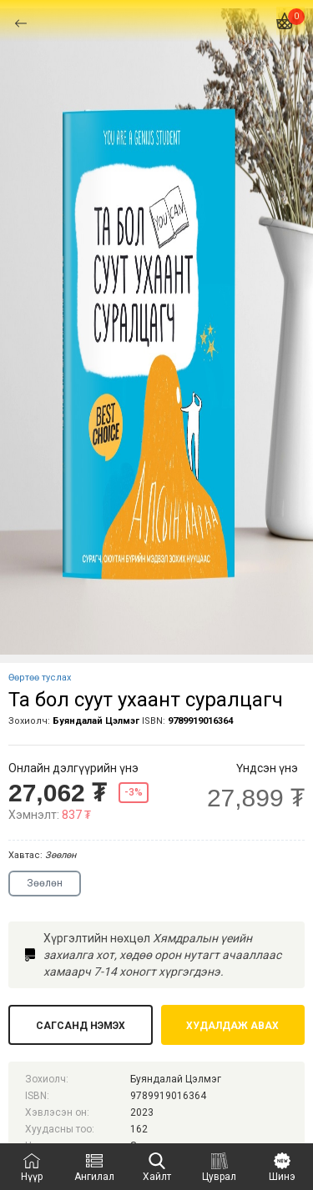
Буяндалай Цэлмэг (96, 721)
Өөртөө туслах (39, 677)
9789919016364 (200, 721)
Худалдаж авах (232, 1026)
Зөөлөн (45, 883)
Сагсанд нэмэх (80, 1026)
